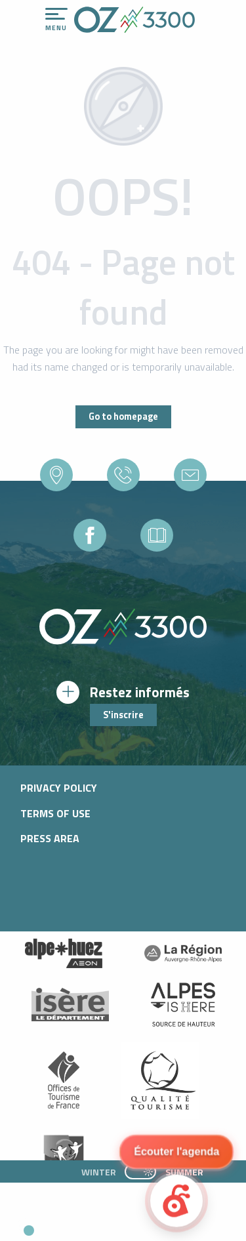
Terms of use (55, 813)
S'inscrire (123, 715)
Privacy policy (58, 788)
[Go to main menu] (56, 19)
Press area (49, 838)
